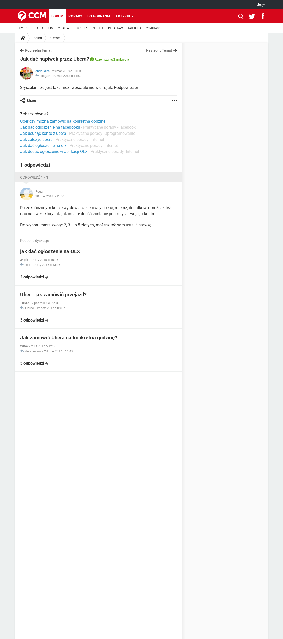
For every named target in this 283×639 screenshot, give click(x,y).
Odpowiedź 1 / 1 (34, 177)
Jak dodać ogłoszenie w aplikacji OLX (54, 151)
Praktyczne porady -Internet (80, 139)
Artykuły (124, 16)
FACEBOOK (134, 28)
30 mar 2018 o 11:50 (67, 76)
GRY (50, 28)
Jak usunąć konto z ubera (43, 133)
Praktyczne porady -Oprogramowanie (102, 133)
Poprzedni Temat (38, 50)
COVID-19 (23, 28)
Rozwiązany (103, 59)
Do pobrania (98, 16)
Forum (57, 16)
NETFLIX (98, 28)
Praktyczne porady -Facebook (109, 127)
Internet (55, 38)
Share (31, 101)
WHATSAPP (65, 28)
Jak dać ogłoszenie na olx (43, 145)
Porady (75, 16)
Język (261, 5)
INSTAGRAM (115, 28)
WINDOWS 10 (154, 28)
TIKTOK (38, 28)
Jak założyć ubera (36, 139)
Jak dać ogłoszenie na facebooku (50, 127)
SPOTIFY (82, 28)
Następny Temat (159, 50)
